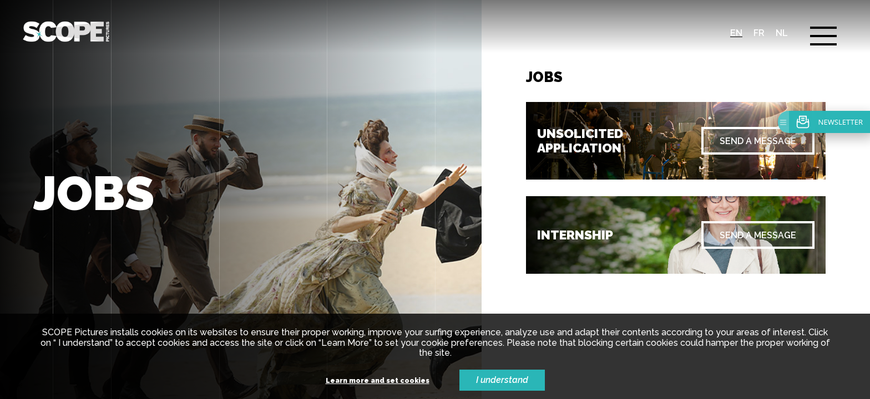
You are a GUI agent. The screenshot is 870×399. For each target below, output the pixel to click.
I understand (502, 380)
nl (782, 33)
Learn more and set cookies (377, 381)
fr (759, 33)
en (736, 33)
